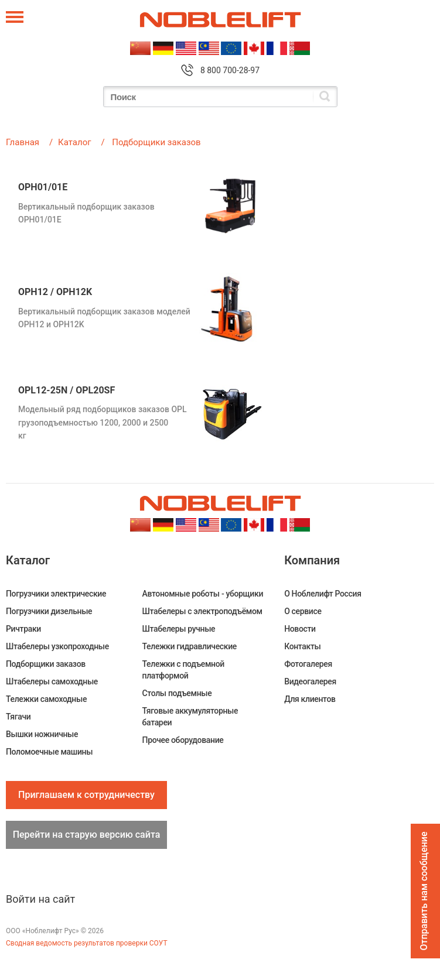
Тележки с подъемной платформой (183, 669)
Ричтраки (23, 628)
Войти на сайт (40, 899)
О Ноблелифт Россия (322, 593)
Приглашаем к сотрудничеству (86, 794)
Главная (22, 142)
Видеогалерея (310, 681)
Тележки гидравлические (189, 646)
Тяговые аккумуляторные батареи (190, 716)
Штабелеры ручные (179, 628)
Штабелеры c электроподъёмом (202, 611)
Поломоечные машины (49, 751)
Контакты (302, 646)
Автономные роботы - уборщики (203, 593)
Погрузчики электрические (56, 593)
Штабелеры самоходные (52, 681)
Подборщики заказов (46, 664)
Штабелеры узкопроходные (57, 646)
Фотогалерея (308, 664)
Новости (300, 628)
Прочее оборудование (183, 740)
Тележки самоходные (46, 699)
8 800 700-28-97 (230, 70)
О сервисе (302, 611)
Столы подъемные (177, 693)
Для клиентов (309, 699)
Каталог (74, 142)
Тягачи (18, 716)
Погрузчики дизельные (49, 611)
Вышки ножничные (42, 734)
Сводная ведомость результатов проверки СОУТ (87, 943)
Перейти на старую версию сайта (87, 834)
